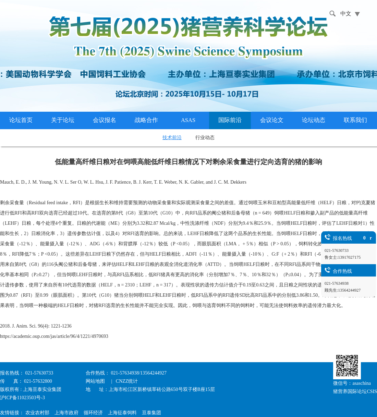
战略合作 (146, 120)
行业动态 (205, 137)
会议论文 (271, 120)
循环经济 (93, 412)
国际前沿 (230, 120)
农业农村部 (37, 412)
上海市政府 (66, 412)
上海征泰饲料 (122, 412)
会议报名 (104, 120)
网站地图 (96, 381)
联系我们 (355, 120)
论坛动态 (313, 120)
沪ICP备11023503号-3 (22, 397)
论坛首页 (21, 120)
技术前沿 (172, 137)
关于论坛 (62, 120)
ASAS (188, 120)
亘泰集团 (151, 412)
